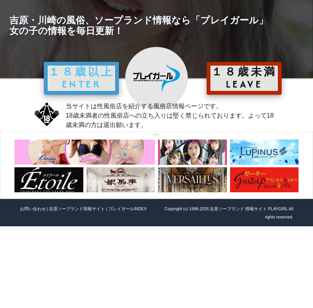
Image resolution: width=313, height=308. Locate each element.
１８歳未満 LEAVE (244, 77)
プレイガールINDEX (127, 208)
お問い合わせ (33, 208)
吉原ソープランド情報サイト (77, 208)
